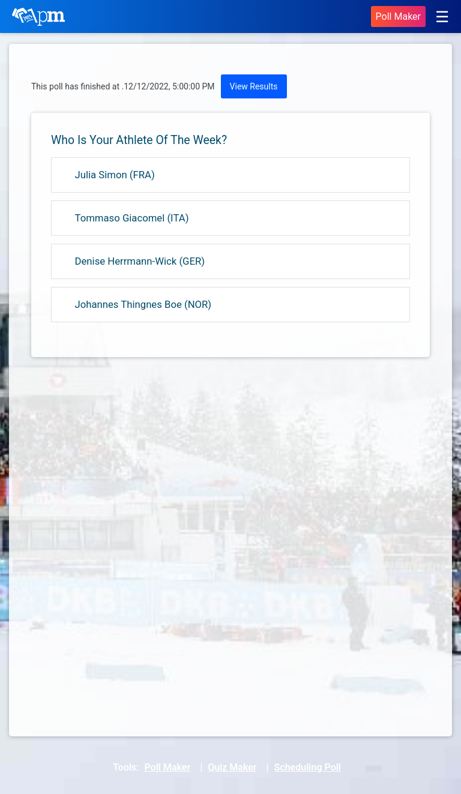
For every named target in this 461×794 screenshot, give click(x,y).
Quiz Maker (232, 767)
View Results (254, 86)
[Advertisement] (230, 462)
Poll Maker (398, 16)
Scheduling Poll (307, 767)
